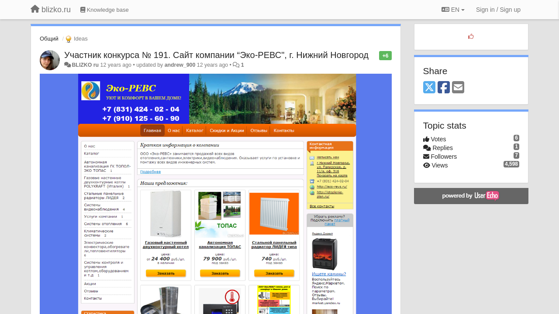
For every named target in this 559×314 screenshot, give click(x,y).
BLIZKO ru (86, 65)
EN (453, 9)
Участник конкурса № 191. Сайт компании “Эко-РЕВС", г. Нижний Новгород (216, 55)
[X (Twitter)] (429, 88)
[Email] (458, 88)
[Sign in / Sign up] (498, 9)
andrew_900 (180, 65)
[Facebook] (444, 88)
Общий (49, 38)
